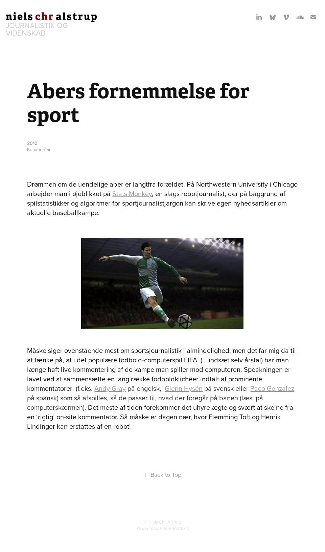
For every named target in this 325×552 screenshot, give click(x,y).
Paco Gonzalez (272, 388)
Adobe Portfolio (174, 528)
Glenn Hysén (184, 388)
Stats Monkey (132, 193)
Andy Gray (110, 388)
